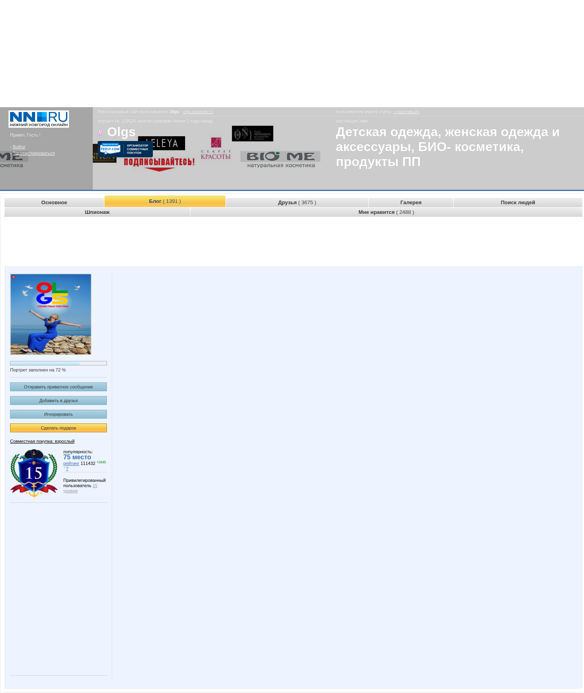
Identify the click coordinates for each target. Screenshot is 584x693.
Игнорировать (58, 414)
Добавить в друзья (58, 400)
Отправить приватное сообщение (58, 386)
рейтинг (71, 463)
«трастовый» (406, 111)
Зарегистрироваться (34, 153)
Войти (19, 146)
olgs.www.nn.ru (198, 111)
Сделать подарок (58, 427)
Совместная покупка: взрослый (42, 441)
